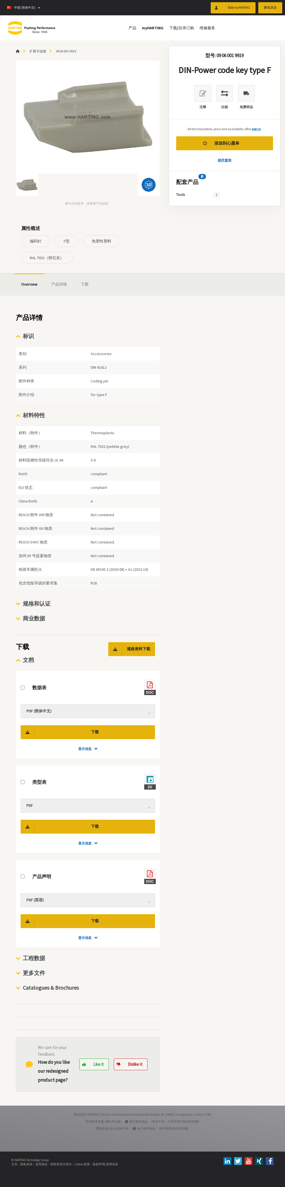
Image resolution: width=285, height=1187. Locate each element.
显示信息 (85, 749)
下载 (85, 284)
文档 (28, 659)
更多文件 (34, 972)
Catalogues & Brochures (51, 987)
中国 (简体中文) (21, 8)
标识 (28, 335)
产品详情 (59, 284)
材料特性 (34, 415)
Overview (29, 284)
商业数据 (34, 618)
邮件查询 (224, 160)
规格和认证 (37, 603)
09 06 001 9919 (66, 51)
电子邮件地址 (138, 1121)
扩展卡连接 (38, 51)
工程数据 (34, 958)
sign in (256, 129)
